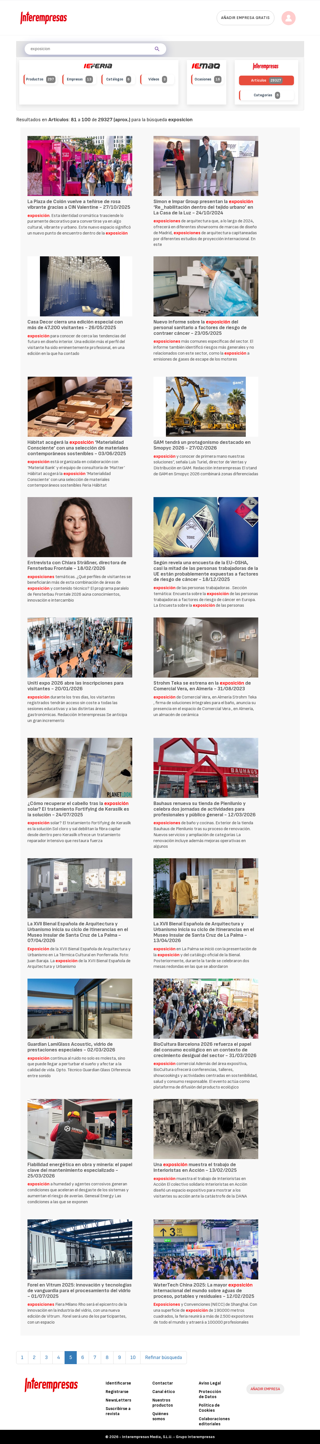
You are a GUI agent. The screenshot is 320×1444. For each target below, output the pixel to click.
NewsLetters (118, 1400)
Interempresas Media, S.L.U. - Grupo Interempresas (168, 1436)
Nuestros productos (162, 1403)
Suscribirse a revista (118, 1411)
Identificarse (118, 1383)
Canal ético (163, 1391)
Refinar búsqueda (163, 1357)
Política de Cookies (209, 1408)
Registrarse (117, 1391)
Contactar (162, 1383)
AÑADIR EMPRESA (265, 1389)
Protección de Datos (210, 1394)
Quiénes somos (160, 1416)
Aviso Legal (210, 1383)
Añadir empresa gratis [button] (245, 17)
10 (133, 1357)
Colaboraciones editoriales (214, 1421)
